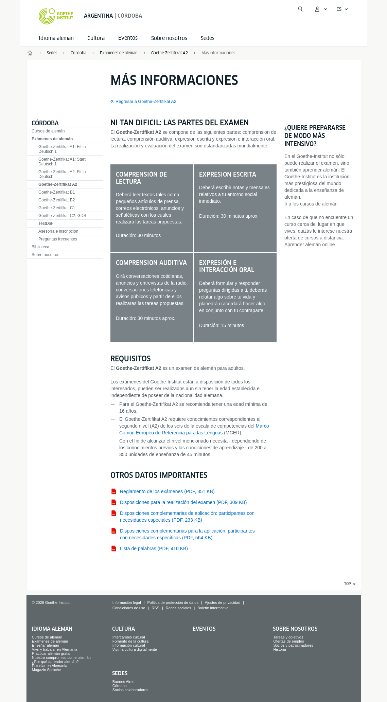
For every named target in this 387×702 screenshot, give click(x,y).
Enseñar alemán (45, 645)
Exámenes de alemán (52, 139)
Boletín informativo (212, 608)
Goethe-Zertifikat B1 (56, 192)
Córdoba (45, 123)
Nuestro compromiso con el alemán (61, 657)
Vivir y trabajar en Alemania (54, 649)
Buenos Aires (123, 682)
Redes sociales (178, 608)
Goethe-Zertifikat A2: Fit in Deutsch (62, 174)
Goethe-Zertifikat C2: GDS (62, 215)
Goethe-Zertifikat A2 (57, 184)
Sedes (207, 38)
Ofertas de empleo (288, 641)
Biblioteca (40, 247)
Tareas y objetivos (288, 637)
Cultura (96, 38)
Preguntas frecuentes (57, 239)
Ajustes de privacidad (223, 602)
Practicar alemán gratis (51, 653)
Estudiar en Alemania (49, 666)
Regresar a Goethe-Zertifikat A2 (146, 101)
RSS (155, 608)
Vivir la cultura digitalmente (134, 649)
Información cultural (128, 645)
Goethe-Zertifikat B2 (56, 200)
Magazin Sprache (46, 670)
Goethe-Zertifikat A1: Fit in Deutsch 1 (62, 149)
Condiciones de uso (128, 608)
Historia (279, 649)
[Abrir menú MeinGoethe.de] (321, 9)
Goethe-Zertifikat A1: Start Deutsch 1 (62, 161)
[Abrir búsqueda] (300, 9)
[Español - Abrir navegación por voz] (342, 9)
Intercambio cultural (128, 637)
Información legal (126, 602)
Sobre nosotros (169, 38)
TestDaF (46, 223)
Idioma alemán (56, 38)
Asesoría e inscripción (58, 231)
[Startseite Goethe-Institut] (56, 16)
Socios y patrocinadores (293, 645)
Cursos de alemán (48, 131)
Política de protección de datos (172, 602)
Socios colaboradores (130, 690)
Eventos (204, 629)
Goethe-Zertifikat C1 (56, 207)
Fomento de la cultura (130, 641)
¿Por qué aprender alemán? (55, 662)
